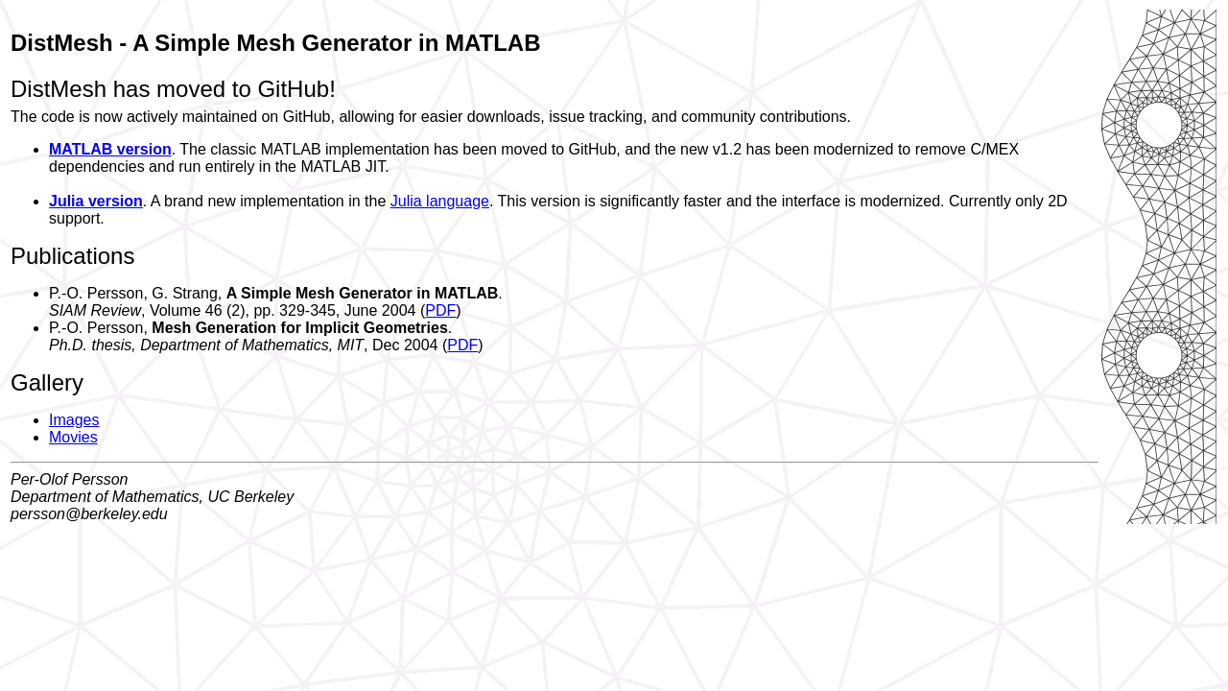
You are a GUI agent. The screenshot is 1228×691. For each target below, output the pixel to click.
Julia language (439, 201)
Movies (73, 437)
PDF (440, 310)
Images (74, 420)
